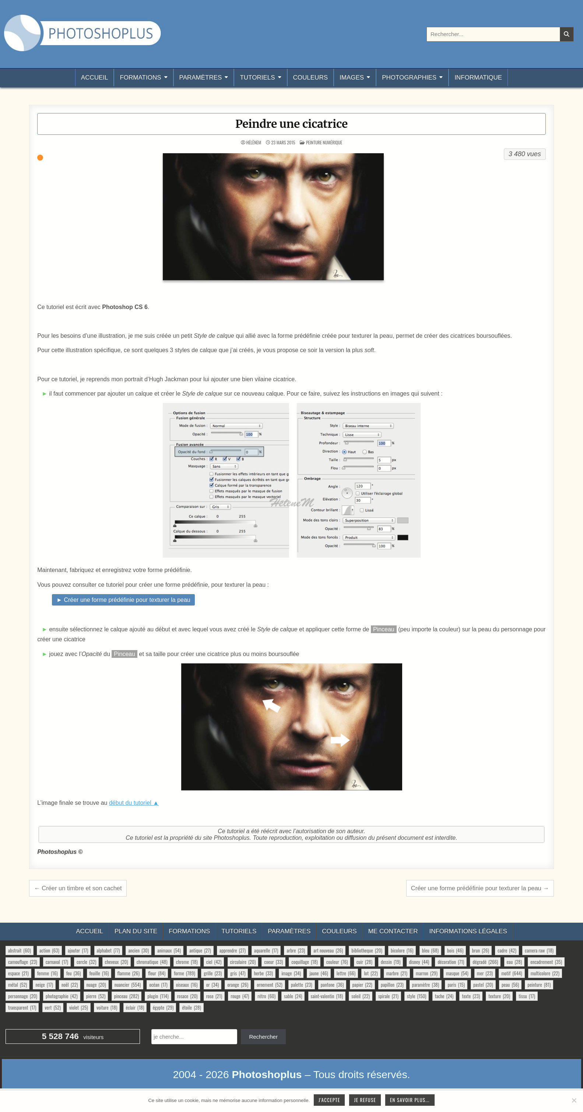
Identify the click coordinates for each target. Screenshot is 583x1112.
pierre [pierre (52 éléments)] (96, 996)
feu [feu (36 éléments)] (73, 973)
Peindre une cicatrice (291, 124)
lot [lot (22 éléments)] (370, 973)
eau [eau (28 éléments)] (514, 961)
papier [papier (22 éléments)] (362, 984)
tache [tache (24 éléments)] (444, 996)
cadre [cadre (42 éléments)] (507, 950)
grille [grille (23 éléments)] (213, 973)
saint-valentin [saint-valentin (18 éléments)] (327, 996)
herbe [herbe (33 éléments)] (263, 973)
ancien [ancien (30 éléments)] (138, 950)
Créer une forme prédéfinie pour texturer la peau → (480, 888)
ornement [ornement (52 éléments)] (269, 984)
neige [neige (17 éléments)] (44, 984)
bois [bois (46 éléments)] (455, 950)
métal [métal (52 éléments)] (17, 984)
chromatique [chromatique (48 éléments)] (152, 961)
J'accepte (329, 1100)
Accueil (94, 77)
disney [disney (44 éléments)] (419, 961)
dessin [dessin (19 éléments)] (390, 961)
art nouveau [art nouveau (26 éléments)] (328, 950)
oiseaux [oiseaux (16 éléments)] (187, 984)
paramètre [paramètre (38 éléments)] (425, 984)
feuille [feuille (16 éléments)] (99, 973)
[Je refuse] (573, 1100)
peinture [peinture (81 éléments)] (539, 984)
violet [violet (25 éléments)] (78, 1007)
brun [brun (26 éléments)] (480, 950)
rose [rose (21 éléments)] (214, 996)
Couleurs (310, 77)
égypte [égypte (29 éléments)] (163, 1007)
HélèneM (253, 142)
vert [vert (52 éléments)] (53, 1007)
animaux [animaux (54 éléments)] (169, 950)
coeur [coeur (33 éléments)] (273, 961)
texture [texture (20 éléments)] (499, 996)
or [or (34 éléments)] (212, 984)
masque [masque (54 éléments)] (457, 973)
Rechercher (263, 1037)
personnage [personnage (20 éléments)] (22, 996)
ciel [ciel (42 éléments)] (214, 961)
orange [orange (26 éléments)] (237, 984)
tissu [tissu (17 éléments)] (527, 996)
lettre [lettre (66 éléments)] (346, 973)
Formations (140, 77)
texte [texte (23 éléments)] (471, 996)
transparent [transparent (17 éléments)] (22, 1007)
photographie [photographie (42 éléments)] (62, 996)
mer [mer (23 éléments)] (485, 973)
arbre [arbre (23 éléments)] (296, 950)
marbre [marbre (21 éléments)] (396, 973)
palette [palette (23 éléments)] (301, 984)
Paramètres (200, 77)
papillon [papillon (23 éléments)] (392, 984)
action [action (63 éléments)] (49, 950)
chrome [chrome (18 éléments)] (187, 961)
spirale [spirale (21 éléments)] (388, 996)
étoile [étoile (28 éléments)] (191, 1007)
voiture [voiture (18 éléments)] (106, 1007)
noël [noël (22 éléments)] (70, 984)
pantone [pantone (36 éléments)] (332, 984)
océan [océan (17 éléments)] (158, 984)
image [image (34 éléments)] (291, 973)
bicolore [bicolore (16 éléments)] (402, 950)
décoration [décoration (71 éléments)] (451, 961)
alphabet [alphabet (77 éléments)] (108, 950)
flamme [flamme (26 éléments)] (128, 973)
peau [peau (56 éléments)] (510, 984)
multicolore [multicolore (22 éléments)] (545, 973)
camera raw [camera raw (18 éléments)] (539, 950)
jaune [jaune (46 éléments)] (318, 973)
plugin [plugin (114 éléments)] (157, 996)
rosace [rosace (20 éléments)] (187, 996)
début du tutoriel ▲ (134, 803)
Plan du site (136, 931)
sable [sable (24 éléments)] (293, 996)
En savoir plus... (410, 1100)
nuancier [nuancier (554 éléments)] (128, 984)
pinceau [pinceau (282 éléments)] (126, 996)
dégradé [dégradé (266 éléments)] (485, 961)
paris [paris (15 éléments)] (456, 984)
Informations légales (468, 931)
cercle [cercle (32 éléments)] (86, 961)
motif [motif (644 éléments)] (511, 973)
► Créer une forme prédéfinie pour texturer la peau (123, 600)
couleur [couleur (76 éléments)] (337, 961)
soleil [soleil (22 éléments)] (360, 996)
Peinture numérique (324, 142)
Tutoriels (257, 77)
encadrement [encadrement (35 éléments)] (546, 961)
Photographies (409, 77)
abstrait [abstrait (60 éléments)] (19, 950)
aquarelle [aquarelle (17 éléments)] (266, 950)
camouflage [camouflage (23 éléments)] (22, 961)
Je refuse (365, 1100)
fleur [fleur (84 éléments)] (156, 973)
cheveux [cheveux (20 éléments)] (116, 961)
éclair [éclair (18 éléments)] (135, 1007)
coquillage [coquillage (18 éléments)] (304, 961)
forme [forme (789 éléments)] (184, 973)
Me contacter (393, 931)
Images (352, 77)
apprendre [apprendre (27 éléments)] (232, 950)
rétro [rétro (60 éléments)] (266, 996)
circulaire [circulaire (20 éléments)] (243, 961)
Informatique (478, 77)
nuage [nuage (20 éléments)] (96, 984)
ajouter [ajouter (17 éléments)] (78, 950)
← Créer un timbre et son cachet (78, 888)
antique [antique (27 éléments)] (200, 950)
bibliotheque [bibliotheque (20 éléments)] (366, 950)
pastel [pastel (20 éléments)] (483, 984)
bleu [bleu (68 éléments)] (430, 950)
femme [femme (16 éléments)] (47, 973)
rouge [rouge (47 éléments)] (240, 996)
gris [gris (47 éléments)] (237, 973)
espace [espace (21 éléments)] (18, 973)
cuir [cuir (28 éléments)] (364, 961)
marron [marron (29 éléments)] (427, 973)
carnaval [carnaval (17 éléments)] (57, 961)
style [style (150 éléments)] (416, 996)
